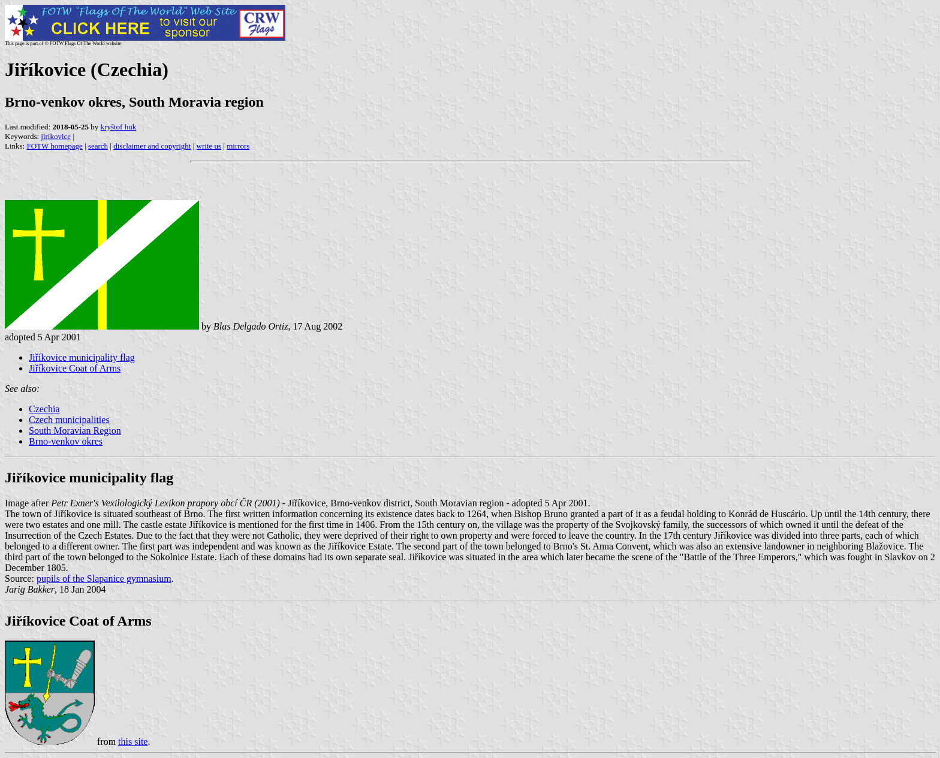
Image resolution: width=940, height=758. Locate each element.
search (98, 145)
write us (209, 145)
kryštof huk (119, 126)
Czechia (44, 409)
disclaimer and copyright (152, 145)
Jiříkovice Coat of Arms (74, 368)
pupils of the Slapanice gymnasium (104, 578)
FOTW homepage (54, 145)
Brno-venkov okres (66, 441)
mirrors (238, 145)
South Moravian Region (75, 430)
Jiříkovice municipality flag (82, 357)
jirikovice (56, 136)
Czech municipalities (69, 420)
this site (132, 741)
